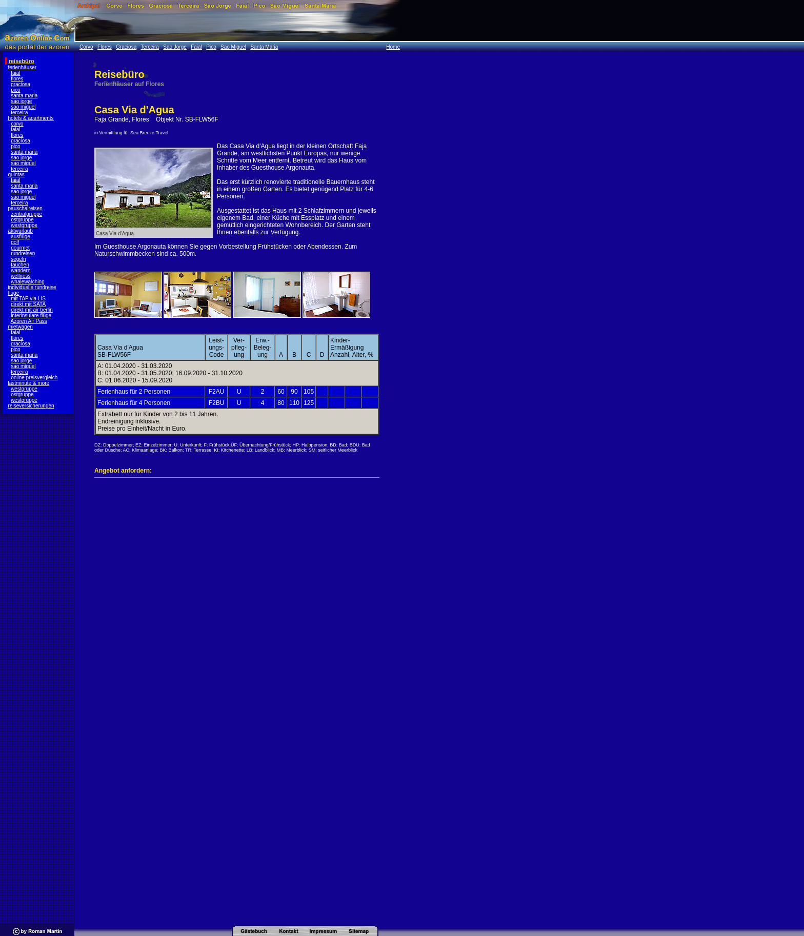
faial (15, 73)
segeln (18, 259)
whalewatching (28, 281)
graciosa (20, 84)
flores (17, 79)
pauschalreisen (25, 208)
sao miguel (23, 107)
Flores (104, 47)
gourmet (20, 248)
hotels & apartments (31, 118)
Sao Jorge (175, 47)
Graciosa (126, 47)
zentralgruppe (26, 214)
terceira (19, 112)
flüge (13, 293)
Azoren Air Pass (29, 321)
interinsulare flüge (31, 315)
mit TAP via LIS (28, 298)
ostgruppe (22, 219)
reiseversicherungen (31, 406)
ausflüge (20, 236)
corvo (17, 124)
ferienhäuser (22, 67)
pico (15, 90)
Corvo (86, 47)
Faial (196, 47)
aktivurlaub (20, 231)
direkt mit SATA (28, 304)
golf (15, 242)
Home (393, 47)
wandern (20, 270)
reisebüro (21, 61)
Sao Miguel (233, 47)
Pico (211, 47)
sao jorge (21, 101)
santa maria (24, 95)
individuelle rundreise (32, 287)
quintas (16, 174)
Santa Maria (264, 47)
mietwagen (20, 327)
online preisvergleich (34, 377)
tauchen (20, 265)
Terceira (149, 47)
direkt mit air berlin (32, 310)
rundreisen (23, 253)
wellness (20, 276)
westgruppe (24, 225)
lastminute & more (29, 383)
